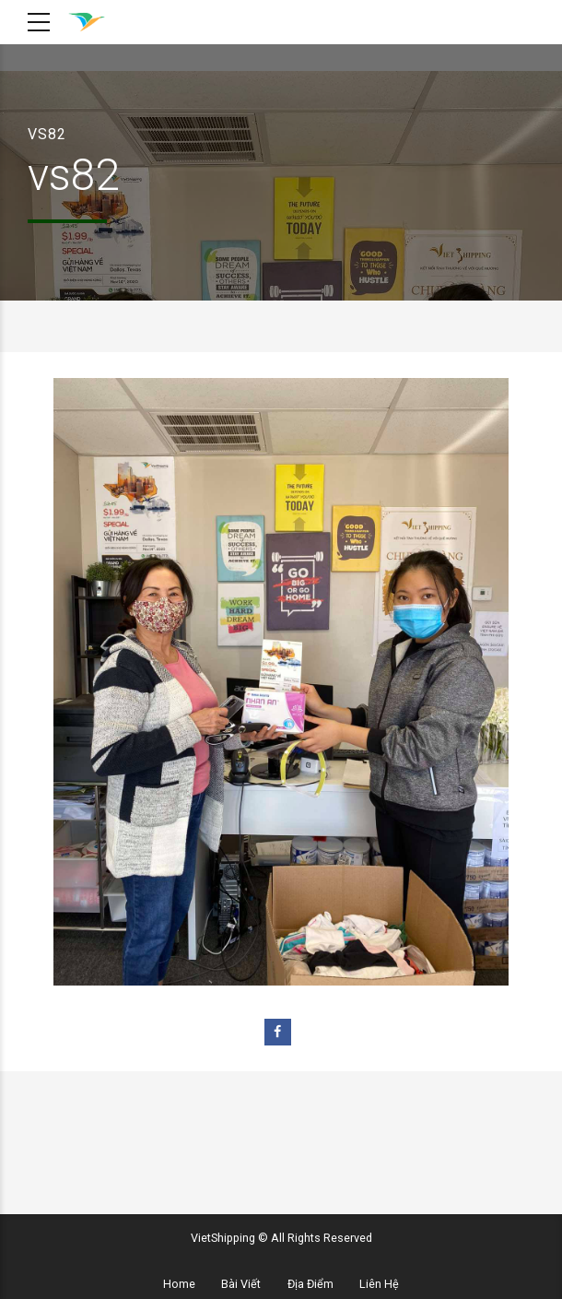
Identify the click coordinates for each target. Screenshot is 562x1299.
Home (179, 1284)
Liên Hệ (379, 1284)
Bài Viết (241, 1284)
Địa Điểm (310, 1284)
